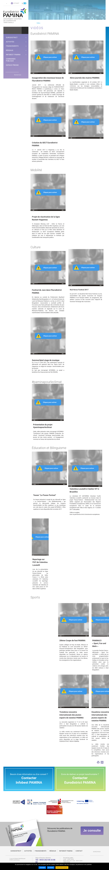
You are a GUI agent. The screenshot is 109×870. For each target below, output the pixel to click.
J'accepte (42, 867)
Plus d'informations (62, 867)
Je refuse (50, 867)
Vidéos (38, 23)
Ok (25, 30)
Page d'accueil (31, 23)
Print (98, 762)
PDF (102, 762)
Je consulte (92, 831)
